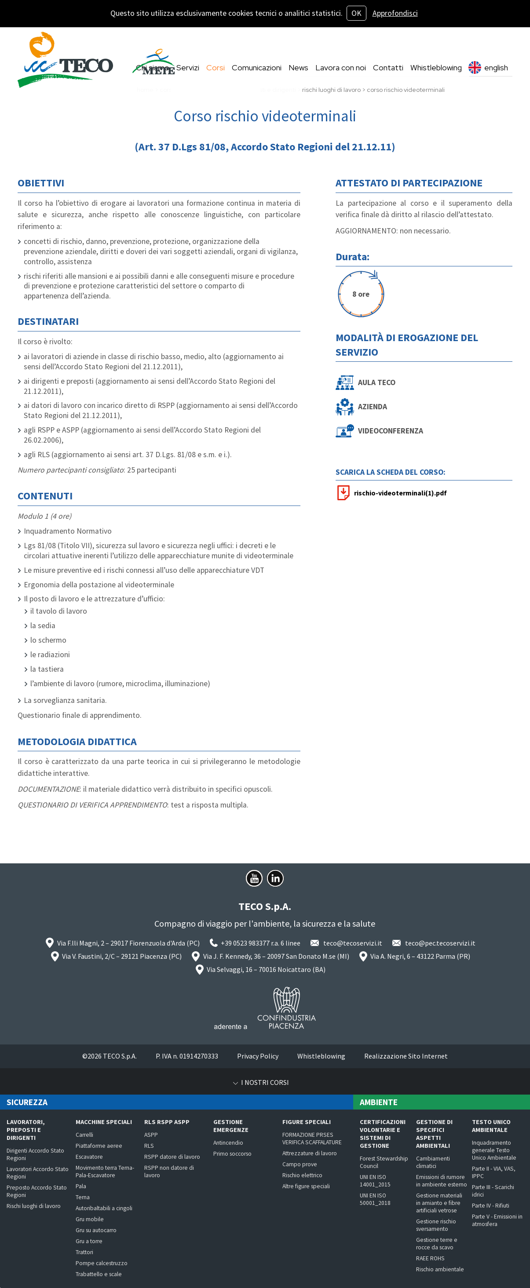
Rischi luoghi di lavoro (34, 1206)
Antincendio (228, 1142)
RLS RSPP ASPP (167, 1122)
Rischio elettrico (302, 1175)
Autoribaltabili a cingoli (104, 1208)
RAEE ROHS (430, 1258)
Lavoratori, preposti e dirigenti (26, 1130)
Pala (81, 1186)
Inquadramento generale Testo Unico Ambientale (494, 1150)
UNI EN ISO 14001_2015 (375, 1180)
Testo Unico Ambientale (491, 1126)
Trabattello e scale (99, 1274)
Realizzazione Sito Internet (406, 1056)
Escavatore (89, 1157)
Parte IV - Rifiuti (490, 1205)
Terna (83, 1197)
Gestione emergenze (231, 1126)
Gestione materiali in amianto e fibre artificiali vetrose (439, 1203)
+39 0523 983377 (245, 943)
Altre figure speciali (306, 1186)
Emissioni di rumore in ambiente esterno (441, 1180)
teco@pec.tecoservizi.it (440, 943)
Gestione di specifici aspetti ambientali (434, 1134)
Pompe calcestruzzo (102, 1263)
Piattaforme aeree (99, 1146)
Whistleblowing (321, 1056)
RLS (149, 1146)
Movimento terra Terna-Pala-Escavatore (105, 1171)
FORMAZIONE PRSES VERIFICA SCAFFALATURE (312, 1138)
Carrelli (84, 1135)
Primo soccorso (232, 1153)
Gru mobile (90, 1219)
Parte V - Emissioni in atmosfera (497, 1220)
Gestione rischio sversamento (436, 1225)
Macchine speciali (104, 1122)
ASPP (151, 1135)
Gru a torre (89, 1241)
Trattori (84, 1252)
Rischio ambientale (440, 1269)
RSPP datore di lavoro (172, 1157)
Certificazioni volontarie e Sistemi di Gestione (383, 1134)
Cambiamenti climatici (433, 1162)
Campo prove (299, 1164)
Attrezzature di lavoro (309, 1153)
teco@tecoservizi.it (352, 943)
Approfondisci (395, 13)
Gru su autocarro (96, 1230)
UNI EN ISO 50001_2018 (375, 1199)
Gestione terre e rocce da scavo (436, 1243)
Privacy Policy (257, 1056)
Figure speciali (306, 1122)
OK (356, 13)
